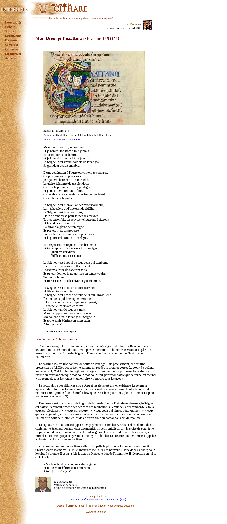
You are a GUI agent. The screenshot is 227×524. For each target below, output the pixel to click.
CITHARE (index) (76, 505)
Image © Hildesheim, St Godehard (62, 139)
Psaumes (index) (97, 505)
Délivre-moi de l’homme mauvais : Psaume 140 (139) (96, 499)
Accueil (61, 505)
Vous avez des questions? (122, 505)
